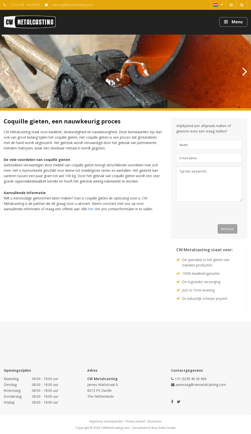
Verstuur (227, 228)
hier (91, 209)
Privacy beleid (135, 421)
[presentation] (213, 214)
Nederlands (218, 4)
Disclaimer (154, 421)
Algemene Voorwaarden (106, 421)
